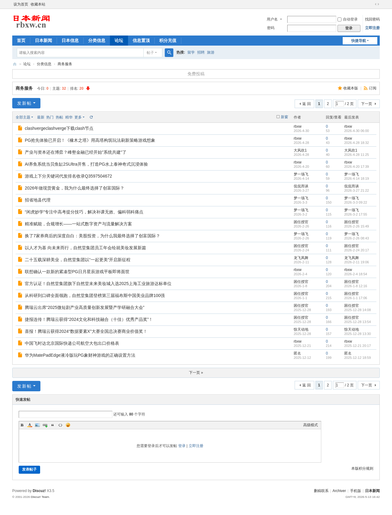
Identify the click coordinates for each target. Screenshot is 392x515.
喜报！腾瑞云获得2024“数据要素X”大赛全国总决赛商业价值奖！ (86, 331)
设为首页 (20, 4)
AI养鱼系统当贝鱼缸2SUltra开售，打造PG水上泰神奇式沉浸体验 (86, 164)
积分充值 (167, 40)
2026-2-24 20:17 (356, 250)
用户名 (272, 19)
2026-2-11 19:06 (356, 262)
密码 (270, 28)
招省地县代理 (38, 199)
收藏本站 (38, 4)
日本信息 (70, 40)
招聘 (201, 52)
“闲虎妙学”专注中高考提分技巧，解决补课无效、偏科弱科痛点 (84, 211)
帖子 (150, 53)
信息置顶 (141, 40)
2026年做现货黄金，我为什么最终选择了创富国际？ (74, 188)
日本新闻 (43, 40)
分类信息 (96, 40)
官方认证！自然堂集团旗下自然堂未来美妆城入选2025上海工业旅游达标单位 (98, 283)
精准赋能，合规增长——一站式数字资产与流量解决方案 (78, 223)
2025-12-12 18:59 (357, 357)
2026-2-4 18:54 (355, 274)
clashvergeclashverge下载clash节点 (59, 128)
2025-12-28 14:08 (357, 310)
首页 (21, 40)
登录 (182, 446)
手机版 (355, 491)
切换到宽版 (377, 4)
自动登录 (347, 19)
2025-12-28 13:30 (357, 334)
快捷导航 (358, 41)
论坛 (119, 40)
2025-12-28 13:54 (357, 322)
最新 (40, 117)
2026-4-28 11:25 (356, 154)
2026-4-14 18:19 (356, 178)
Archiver (339, 491)
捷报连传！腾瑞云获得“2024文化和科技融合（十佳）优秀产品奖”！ (89, 319)
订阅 (372, 88)
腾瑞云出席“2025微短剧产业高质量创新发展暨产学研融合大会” (84, 307)
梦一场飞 (301, 174)
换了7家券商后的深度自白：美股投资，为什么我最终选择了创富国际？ (92, 235)
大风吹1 (300, 150)
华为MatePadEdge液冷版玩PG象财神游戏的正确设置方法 (80, 355)
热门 (50, 117)
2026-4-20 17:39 (356, 166)
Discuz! (39, 491)
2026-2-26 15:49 (356, 226)
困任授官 (301, 222)
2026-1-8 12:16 (355, 286)
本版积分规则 (362, 468)
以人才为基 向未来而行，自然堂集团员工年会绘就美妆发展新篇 (85, 247)
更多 (78, 117)
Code (60, 425)
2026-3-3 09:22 (355, 202)
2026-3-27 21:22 (356, 190)
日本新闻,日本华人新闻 (14, 64)
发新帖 (24, 103)
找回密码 (372, 19)
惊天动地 (301, 329)
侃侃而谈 (301, 186)
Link (45, 425)
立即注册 (372, 28)
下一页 (366, 104)
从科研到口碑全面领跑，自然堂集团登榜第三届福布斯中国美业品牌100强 (95, 295)
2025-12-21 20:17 (357, 346)
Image (37, 425)
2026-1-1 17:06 (355, 298)
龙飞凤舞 (301, 258)
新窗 (284, 117)
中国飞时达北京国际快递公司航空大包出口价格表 (72, 343)
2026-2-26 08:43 (356, 238)
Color (30, 425)
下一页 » (196, 372)
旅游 (210, 52)
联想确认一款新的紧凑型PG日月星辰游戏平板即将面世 (77, 271)
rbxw (297, 126)
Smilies (68, 425)
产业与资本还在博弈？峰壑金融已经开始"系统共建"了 (75, 152)
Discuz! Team (40, 496)
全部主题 (23, 117)
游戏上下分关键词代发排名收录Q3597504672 (68, 176)
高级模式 (310, 425)
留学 (191, 52)
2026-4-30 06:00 (356, 131)
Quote (53, 425)
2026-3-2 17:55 (355, 214)
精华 (69, 117)
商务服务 (65, 64)
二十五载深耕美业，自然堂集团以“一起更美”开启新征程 (77, 259)
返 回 (306, 104)
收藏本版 (351, 88)
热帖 (59, 117)
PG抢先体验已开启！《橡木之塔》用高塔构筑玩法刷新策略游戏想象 (90, 140)
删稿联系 (321, 491)
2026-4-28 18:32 (356, 143)
